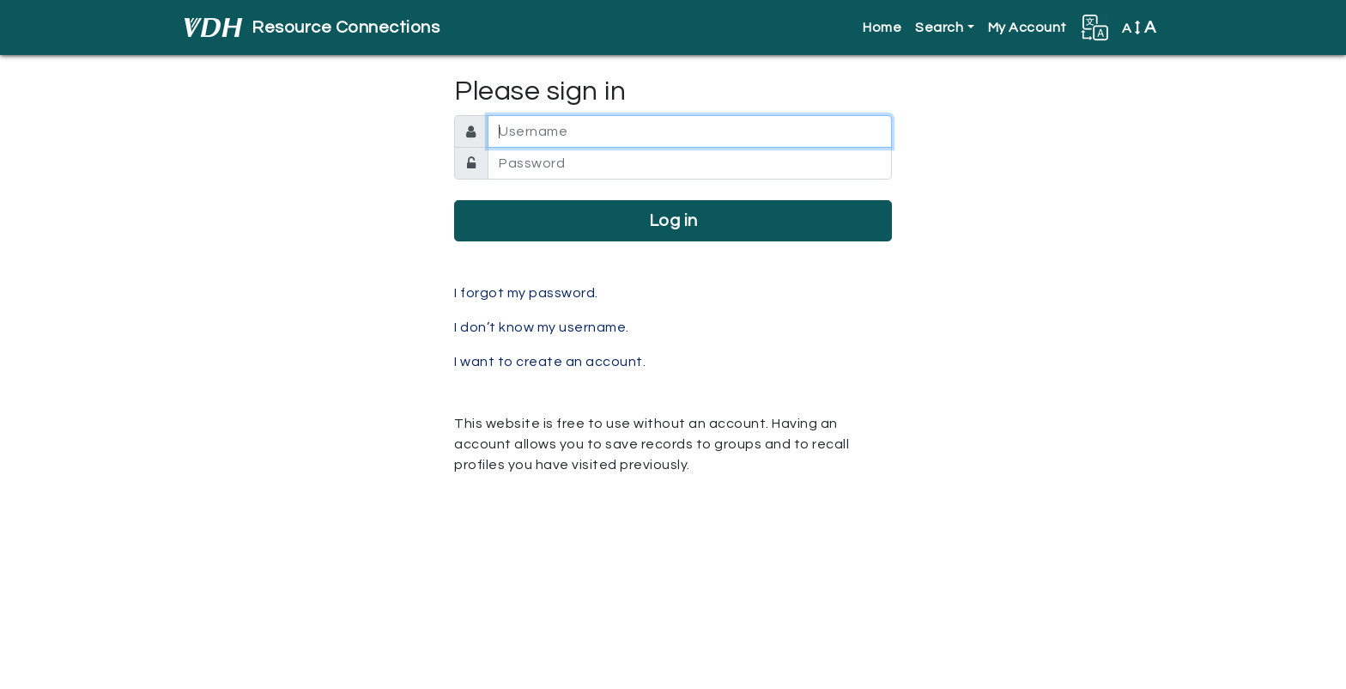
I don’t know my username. (541, 327)
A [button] (1139, 27)
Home (882, 27)
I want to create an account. (550, 362)
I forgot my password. (526, 293)
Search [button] (939, 27)
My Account (1027, 27)
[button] (1094, 27)
